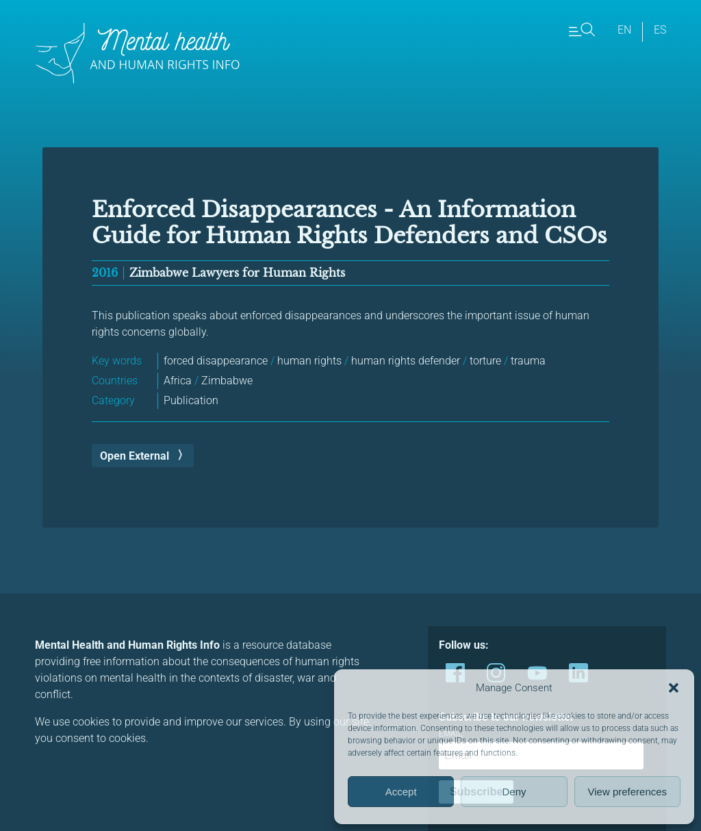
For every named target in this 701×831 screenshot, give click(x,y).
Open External (134, 455)
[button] (673, 688)
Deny (514, 791)
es (660, 29)
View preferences (627, 791)
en (624, 29)
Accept (401, 791)
